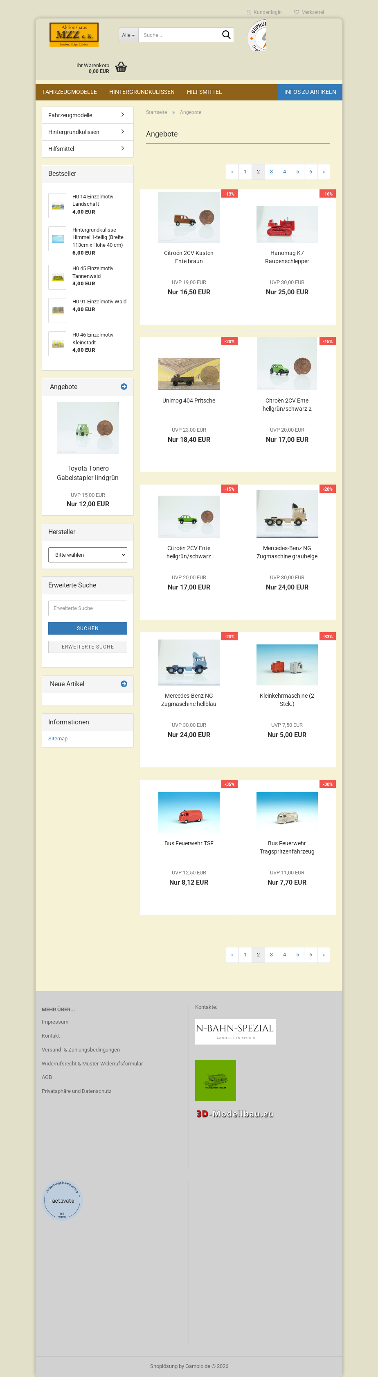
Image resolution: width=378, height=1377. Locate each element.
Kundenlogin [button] (264, 12)
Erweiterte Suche (88, 647)
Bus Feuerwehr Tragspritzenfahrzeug (287, 847)
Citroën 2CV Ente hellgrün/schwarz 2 (287, 404)
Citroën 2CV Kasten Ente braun (189, 257)
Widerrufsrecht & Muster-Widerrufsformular (92, 1064)
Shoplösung (164, 1366)
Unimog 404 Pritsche (188, 400)
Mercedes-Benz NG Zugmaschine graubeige (286, 552)
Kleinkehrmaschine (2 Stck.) (287, 699)
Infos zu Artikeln (310, 92)
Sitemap (58, 738)
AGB (47, 1077)
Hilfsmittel (204, 92)
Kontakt (51, 1036)
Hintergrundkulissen (142, 92)
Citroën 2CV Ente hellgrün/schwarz (188, 552)
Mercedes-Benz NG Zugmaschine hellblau (188, 699)
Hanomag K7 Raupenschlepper (287, 257)
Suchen (88, 628)
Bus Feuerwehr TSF (189, 843)
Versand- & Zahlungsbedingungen (81, 1050)
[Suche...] (128, 34)
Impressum (55, 1022)
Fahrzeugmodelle (70, 92)
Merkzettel (309, 12)
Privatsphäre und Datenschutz (76, 1091)
